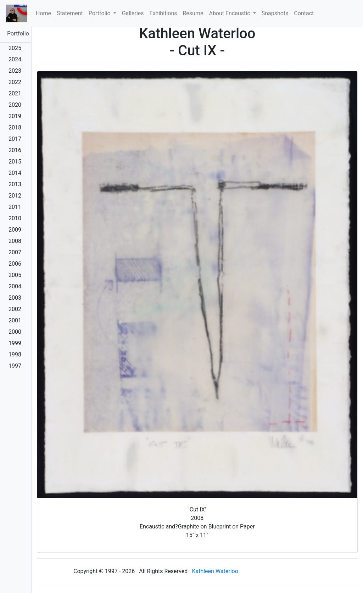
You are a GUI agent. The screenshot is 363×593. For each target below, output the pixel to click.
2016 (15, 150)
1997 (15, 365)
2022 (15, 82)
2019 (15, 116)
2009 (15, 229)
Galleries (133, 13)
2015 (15, 161)
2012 (15, 195)
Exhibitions (163, 13)
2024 (15, 59)
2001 (15, 320)
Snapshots (275, 13)
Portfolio (18, 33)
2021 (15, 93)
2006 (15, 263)
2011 (15, 207)
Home (45, 13)
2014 (15, 173)
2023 (15, 70)
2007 (15, 252)
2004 (15, 286)
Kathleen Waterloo (215, 571)
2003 (15, 297)
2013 (15, 184)
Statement (70, 13)
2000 (15, 331)
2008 (15, 241)
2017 (15, 138)
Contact (304, 13)
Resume (193, 13)
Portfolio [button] (100, 13)
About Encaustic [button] (230, 13)
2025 (15, 48)
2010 (15, 218)
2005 (15, 275)
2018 (15, 127)
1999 (15, 343)
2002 (15, 309)
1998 (15, 354)
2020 (15, 104)
